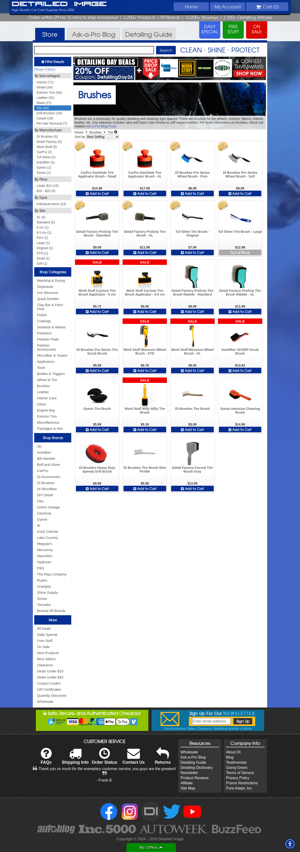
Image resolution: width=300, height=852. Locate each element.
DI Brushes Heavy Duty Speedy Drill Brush (97, 469)
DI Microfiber (47, 489)
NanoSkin (44, 556)
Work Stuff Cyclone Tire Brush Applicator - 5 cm (97, 292)
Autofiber (44, 452)
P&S (40, 568)
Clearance (45, 665)
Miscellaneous (48, 422)
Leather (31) (45, 98)
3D (39, 446)
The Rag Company (52, 574)
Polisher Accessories (46, 347)
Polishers (44, 333)
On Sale (43, 647)
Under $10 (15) (48, 186)
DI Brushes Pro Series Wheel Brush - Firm (192, 174)
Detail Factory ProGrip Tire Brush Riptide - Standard (192, 292)
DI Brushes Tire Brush (192, 409)
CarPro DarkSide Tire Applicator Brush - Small (97, 174)
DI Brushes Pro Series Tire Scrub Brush (97, 351)
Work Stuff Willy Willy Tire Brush (145, 410)
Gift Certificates (49, 689)
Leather (43, 392)
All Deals (44, 628)
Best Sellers (46, 659)
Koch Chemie (47, 531)
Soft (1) (42, 263)
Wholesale (45, 702)
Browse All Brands (51, 611)
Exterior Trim (47, 416)
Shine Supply (47, 592)
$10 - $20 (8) (46, 191)
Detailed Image (59, 4)
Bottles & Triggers (51, 374)
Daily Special (47, 635)
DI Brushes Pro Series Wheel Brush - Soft (240, 174)
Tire (110, 132)
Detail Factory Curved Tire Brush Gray (192, 469)
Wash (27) (44, 103)
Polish (42, 315)
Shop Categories (53, 272)
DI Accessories (48, 477)
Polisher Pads (48, 339)
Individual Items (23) (51, 204)
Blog (229, 757)
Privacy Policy (237, 778)
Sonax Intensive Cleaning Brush (240, 410)
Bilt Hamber (46, 458)
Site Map (187, 788)
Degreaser (45, 287)
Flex (40, 501)
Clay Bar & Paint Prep (50, 307)
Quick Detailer (48, 299)
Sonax (42, 598)
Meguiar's (44, 544)
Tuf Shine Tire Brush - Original (193, 233)
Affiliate (186, 783)
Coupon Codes (48, 683)
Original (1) (45, 248)
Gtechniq (44, 513)
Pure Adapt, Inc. (239, 788)
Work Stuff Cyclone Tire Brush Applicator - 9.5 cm (145, 292)
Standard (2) (46, 222)
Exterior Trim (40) (49, 92)
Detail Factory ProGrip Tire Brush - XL (145, 233)
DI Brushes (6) (47, 136)
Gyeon (42, 519)
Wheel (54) (44, 87)
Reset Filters (44, 69)
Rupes (42, 580)
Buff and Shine (48, 465)
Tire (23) (43, 108)
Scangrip (44, 586)
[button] (290, 844)
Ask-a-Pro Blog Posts (100, 126)
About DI (233, 752)
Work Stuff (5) (47, 147)
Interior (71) (45, 82)
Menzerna (45, 550)
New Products (48, 653)
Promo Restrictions (242, 783)
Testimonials (236, 762)
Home (191, 6)
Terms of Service (240, 773)
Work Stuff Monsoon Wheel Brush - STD (145, 351)
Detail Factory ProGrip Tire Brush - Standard (97, 233)
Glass (41, 404)
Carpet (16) (45, 118)
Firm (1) (42, 238)
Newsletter (189, 773)
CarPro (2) (44, 152)
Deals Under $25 (50, 677)
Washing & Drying (51, 280)
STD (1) (42, 253)
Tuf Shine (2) (46, 157)
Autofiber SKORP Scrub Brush (240, 351)
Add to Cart (97, 193)
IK (38, 525)
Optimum (44, 562)
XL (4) (41, 217)
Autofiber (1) (46, 162)
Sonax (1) (44, 172)
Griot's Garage (48, 507)
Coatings (44, 321)
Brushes (43, 386)
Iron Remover (47, 293)
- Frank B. (104, 780)
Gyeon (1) (44, 167)
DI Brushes (45, 483)
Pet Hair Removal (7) (52, 123)
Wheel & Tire (47, 380)
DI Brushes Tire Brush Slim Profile (145, 469)
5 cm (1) (43, 227)
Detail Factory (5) (49, 142)
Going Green (237, 768)
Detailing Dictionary (196, 768)
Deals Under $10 (50, 671)
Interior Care (46, 398)
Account (227, 6)
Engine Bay (46, 410)
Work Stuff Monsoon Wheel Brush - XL (192, 351)
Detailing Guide (193, 762)
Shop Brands (53, 437)
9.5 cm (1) (44, 232)
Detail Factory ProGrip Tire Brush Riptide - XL (240, 292)
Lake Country (47, 538)
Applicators (45, 361)
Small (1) (43, 258)
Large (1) (43, 243)
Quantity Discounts (52, 695)
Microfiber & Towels (52, 355)
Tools (41, 368)
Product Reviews (194, 778)
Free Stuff (44, 641)
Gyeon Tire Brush (97, 409)
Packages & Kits (50, 428)
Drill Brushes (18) (49, 113)
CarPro (42, 471)
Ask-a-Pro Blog (193, 757)
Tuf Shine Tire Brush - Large (240, 231)
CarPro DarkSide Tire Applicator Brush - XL (145, 174)
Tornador (44, 605)
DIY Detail (45, 495)
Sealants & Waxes (51, 327)
